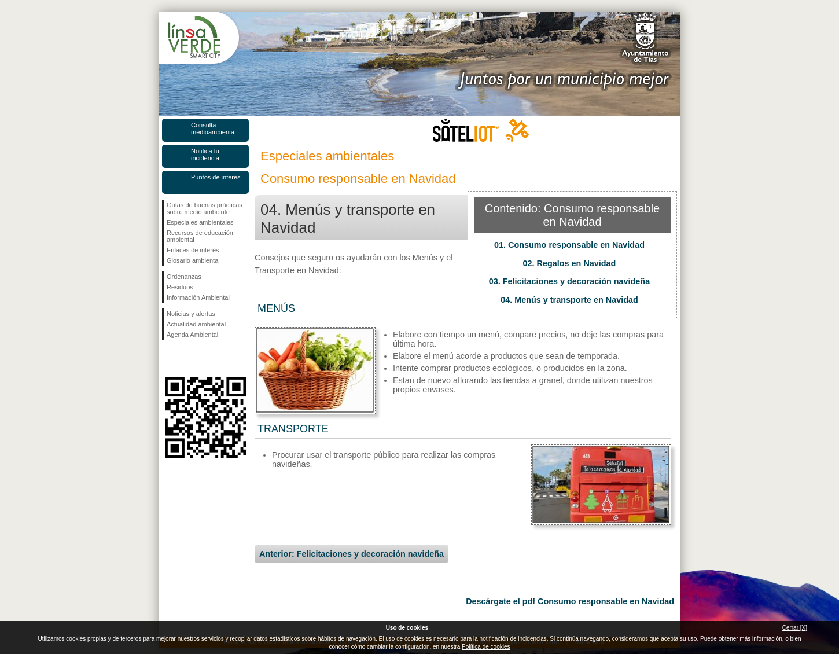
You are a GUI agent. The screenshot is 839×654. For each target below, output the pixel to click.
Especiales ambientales (200, 222)
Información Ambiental (198, 297)
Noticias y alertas (191, 313)
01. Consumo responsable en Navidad (569, 244)
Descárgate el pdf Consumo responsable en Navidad (570, 601)
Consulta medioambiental (213, 128)
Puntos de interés (216, 177)
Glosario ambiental (193, 260)
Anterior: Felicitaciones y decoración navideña (351, 554)
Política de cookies (486, 647)
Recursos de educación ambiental (200, 236)
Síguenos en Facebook (169, 358)
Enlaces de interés (193, 250)
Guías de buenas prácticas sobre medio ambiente (204, 208)
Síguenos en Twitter (188, 358)
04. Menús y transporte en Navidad (569, 299)
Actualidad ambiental (196, 324)
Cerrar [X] (794, 627)
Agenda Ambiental (192, 334)
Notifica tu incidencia (205, 154)
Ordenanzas (184, 276)
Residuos (180, 287)
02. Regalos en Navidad (569, 263)
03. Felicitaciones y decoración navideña (569, 281)
